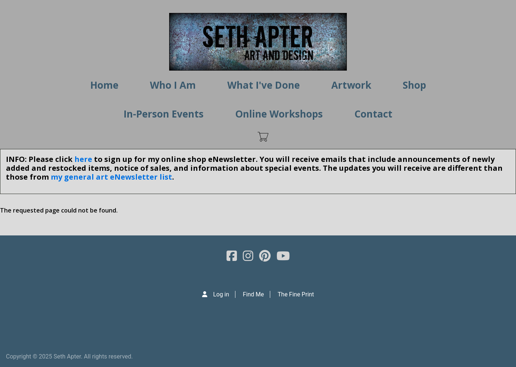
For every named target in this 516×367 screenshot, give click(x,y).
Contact (373, 113)
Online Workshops (279, 113)
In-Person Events (164, 113)
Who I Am (173, 85)
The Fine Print (296, 294)
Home (104, 85)
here (83, 159)
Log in (221, 294)
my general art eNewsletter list (111, 177)
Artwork (351, 85)
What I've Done (263, 85)
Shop (414, 85)
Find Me (253, 294)
